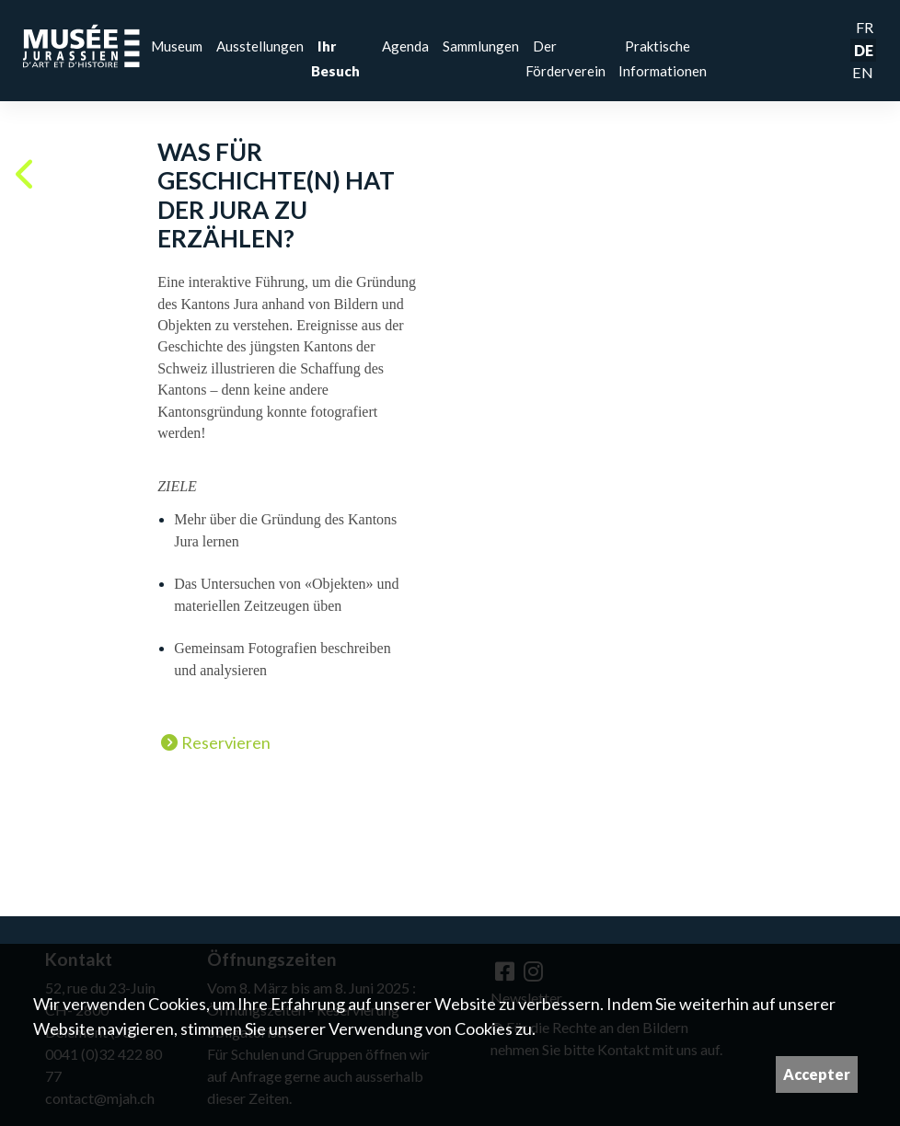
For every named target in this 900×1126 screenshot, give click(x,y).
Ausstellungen (260, 46)
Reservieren (216, 743)
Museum (176, 46)
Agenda (405, 46)
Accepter (816, 1074)
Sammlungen (481, 46)
